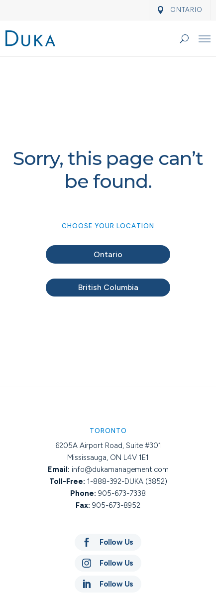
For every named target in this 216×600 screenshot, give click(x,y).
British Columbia (108, 287)
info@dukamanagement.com (120, 469)
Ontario (108, 254)
